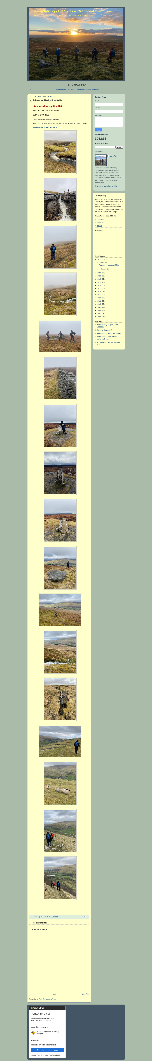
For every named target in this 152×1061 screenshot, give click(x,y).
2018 (99, 279)
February (103, 269)
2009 (99, 307)
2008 (99, 310)
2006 (99, 317)
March (102, 262)
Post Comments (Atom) (47, 999)
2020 (99, 273)
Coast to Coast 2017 (104, 330)
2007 (99, 313)
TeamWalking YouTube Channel (109, 333)
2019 (99, 276)
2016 (99, 285)
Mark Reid (113, 156)
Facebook (100, 219)
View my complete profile (107, 186)
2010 (99, 304)
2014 (99, 292)
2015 (99, 288)
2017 (99, 282)
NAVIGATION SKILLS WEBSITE (45, 127)
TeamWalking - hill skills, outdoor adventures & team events (78, 89)
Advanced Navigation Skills (109, 265)
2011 (99, 301)
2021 (99, 259)
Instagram (100, 222)
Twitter (99, 226)
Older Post (85, 994)
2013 (99, 295)
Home (54, 994)
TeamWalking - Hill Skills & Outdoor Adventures (72, 11)
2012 (99, 298)
